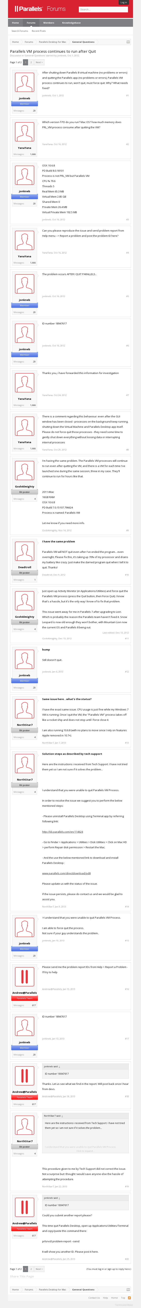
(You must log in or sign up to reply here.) (109, 1268)
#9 (127, 530)
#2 (127, 144)
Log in (124, 2)
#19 (127, 1186)
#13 (127, 742)
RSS (129, 1297)
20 (34, 110)
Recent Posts (39, 30)
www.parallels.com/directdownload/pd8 (66, 873)
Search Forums (20, 30)
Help (105, 1297)
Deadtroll (24, 567)
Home (15, 22)
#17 (127, 1038)
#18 (127, 1096)
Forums (31, 22)
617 (34, 1005)
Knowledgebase (71, 22)
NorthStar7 (24, 725)
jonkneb (61, 55)
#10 (127, 574)
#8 (127, 449)
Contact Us (94, 1297)
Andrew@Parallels (24, 993)
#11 (127, 638)
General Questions (35, 55)
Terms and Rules (124, 1304)
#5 (127, 296)
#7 (127, 395)
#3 (127, 219)
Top (123, 1297)
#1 (127, 95)
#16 (127, 989)
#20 (127, 1259)
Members (48, 22)
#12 (127, 671)
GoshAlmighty (24, 486)
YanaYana (24, 148)
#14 (127, 906)
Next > (39, 62)
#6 (127, 345)
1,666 (33, 154)
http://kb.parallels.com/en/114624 (62, 832)
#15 (127, 940)
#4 (127, 252)
